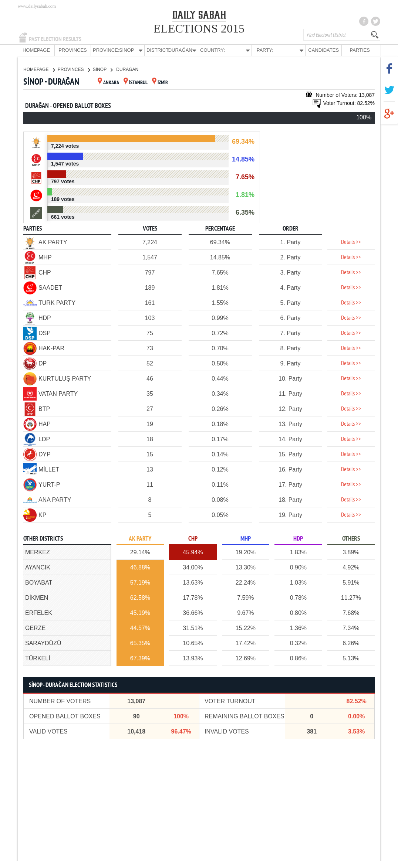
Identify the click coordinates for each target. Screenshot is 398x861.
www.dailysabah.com (37, 6)
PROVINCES (72, 50)
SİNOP (102, 69)
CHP (193, 538)
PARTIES (360, 50)
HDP (298, 538)
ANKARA (108, 82)
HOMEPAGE (36, 50)
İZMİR (160, 82)
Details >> (351, 242)
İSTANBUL (136, 82)
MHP (245, 538)
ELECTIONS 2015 (199, 28)
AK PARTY (140, 538)
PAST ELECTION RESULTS (55, 39)
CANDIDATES (323, 50)
